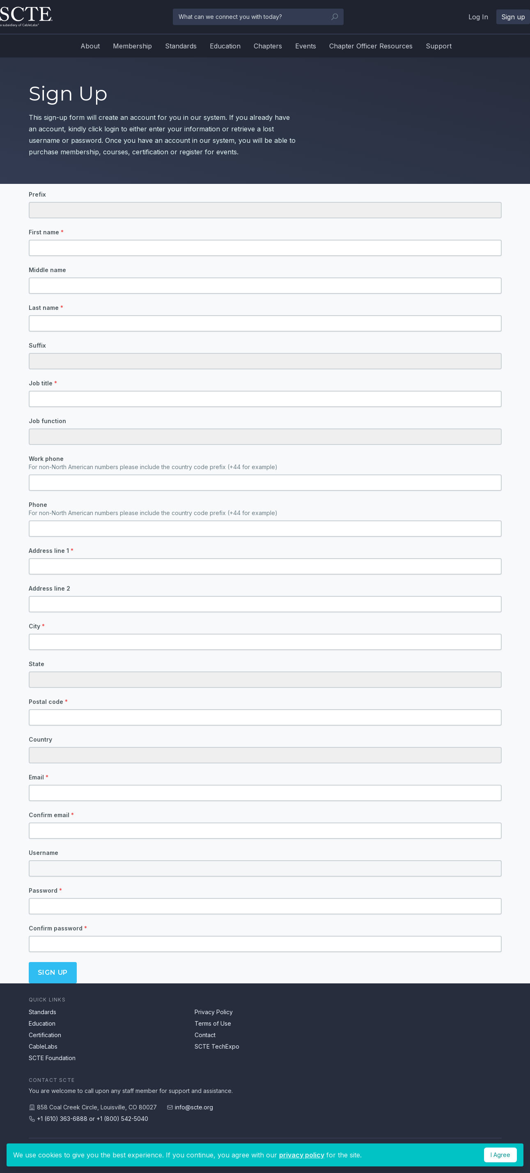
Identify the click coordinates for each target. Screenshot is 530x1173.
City (37, 626)
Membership (132, 46)
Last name (46, 307)
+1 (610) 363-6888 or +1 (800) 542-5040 (92, 1118)
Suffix (37, 345)
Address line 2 (49, 588)
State (36, 663)
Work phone (265, 463)
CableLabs (43, 1046)
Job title (43, 383)
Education (225, 46)
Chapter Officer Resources (371, 46)
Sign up (53, 972)
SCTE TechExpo (217, 1046)
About (90, 46)
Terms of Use (213, 1023)
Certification (45, 1034)
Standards (181, 46)
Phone (265, 509)
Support (439, 46)
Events (305, 46)
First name (46, 232)
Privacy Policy (214, 1011)
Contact (205, 1034)
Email (38, 777)
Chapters (268, 46)
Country (40, 739)
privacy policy (301, 1155)
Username (43, 852)
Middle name (47, 269)
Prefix (37, 194)
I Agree (500, 1154)
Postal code (48, 701)
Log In (478, 17)
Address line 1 (51, 550)
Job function (47, 420)
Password (45, 890)
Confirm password (58, 928)
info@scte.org (194, 1107)
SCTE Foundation (52, 1057)
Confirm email (51, 814)
